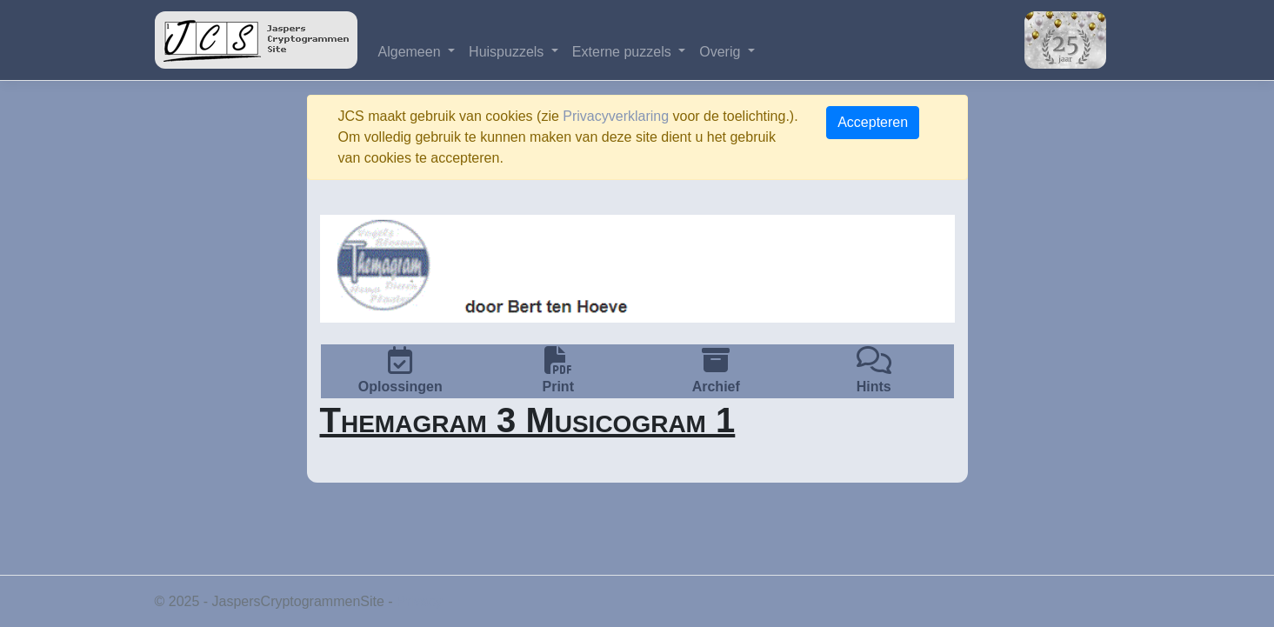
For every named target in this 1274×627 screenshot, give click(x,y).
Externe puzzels (623, 51)
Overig (721, 51)
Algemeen (411, 51)
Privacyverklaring (616, 116)
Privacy (419, 601)
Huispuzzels (508, 51)
